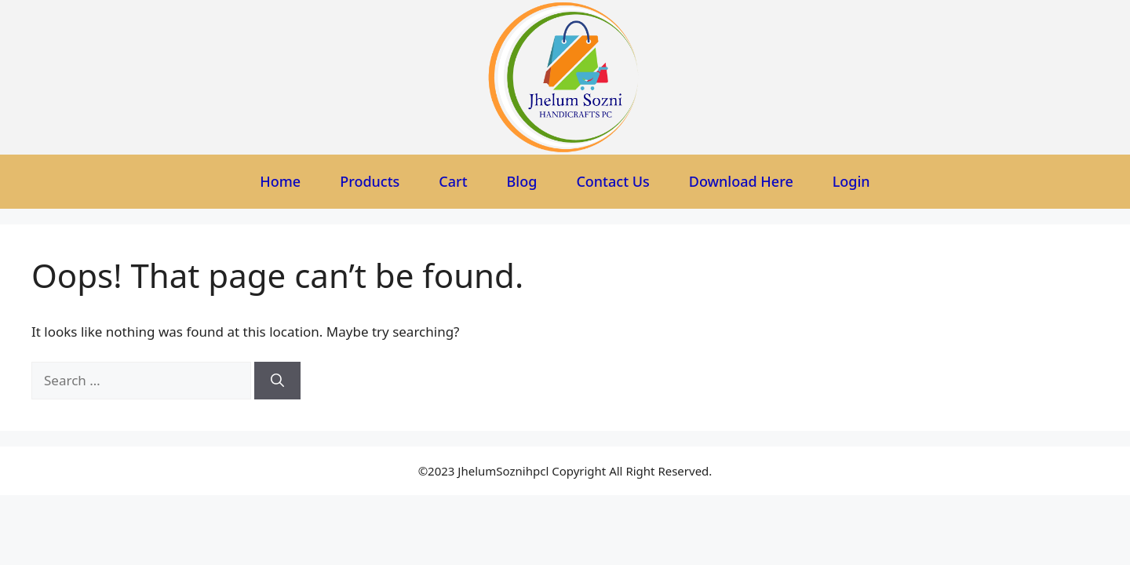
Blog (522, 181)
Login (851, 181)
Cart (453, 181)
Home (280, 181)
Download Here (741, 181)
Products (369, 181)
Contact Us (612, 181)
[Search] (277, 380)
